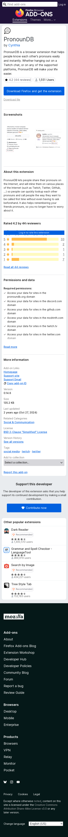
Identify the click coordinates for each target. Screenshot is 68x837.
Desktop (10, 711)
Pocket (9, 770)
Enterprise (11, 725)
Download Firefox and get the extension (34, 91)
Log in (62, 4)
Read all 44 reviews (16, 267)
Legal (36, 794)
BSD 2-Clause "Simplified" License (25, 431)
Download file (12, 99)
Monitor (10, 763)
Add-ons (11, 632)
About (8, 639)
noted (37, 801)
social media (12, 451)
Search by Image (22, 565)
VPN (7, 750)
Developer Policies (18, 666)
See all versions (14, 441)
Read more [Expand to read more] (10, 346)
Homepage (10, 371)
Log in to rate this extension (34, 232)
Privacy (8, 794)
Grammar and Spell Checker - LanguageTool (31, 550)
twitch (26, 451)
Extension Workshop (19, 652)
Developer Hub (15, 659)
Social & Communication (19, 422)
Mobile (9, 718)
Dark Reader (19, 529)
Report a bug (13, 686)
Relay (8, 757)
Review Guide (14, 692)
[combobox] (29, 4)
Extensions (20, 19)
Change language (14, 823)
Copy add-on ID (15, 383)
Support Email (12, 379)
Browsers (11, 743)
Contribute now (34, 508)
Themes (35, 19)
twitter (36, 451)
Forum (8, 679)
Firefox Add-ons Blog (20, 646)
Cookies (23, 794)
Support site (11, 375)
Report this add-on (15, 472)
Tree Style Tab (21, 584)
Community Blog (16, 672)
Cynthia (14, 45)
